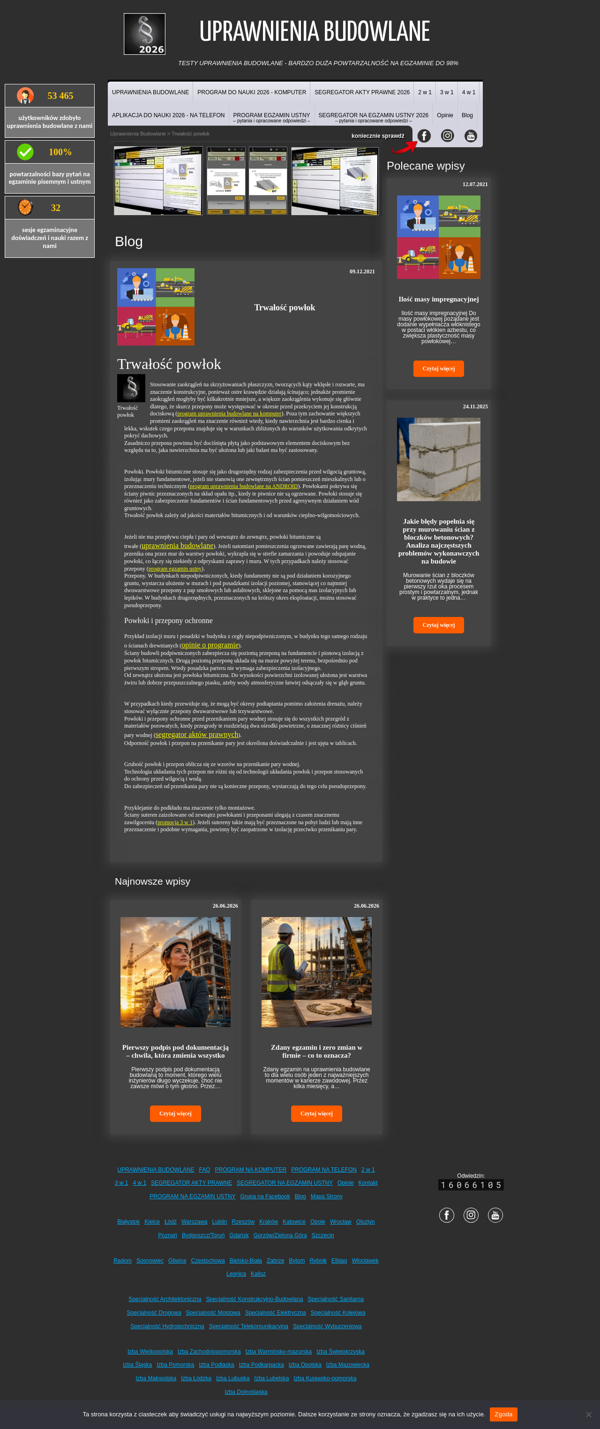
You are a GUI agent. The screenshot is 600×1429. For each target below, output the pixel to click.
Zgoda (503, 1414)
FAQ (204, 1169)
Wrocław (341, 1221)
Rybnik (318, 1260)
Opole (317, 1221)
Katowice (294, 1221)
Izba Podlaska (216, 1364)
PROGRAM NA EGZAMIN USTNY (192, 1196)
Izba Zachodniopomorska (209, 1351)
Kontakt (368, 1183)
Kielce (152, 1221)
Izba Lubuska (232, 1378)
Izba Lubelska (271, 1378)
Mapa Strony (327, 1196)
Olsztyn (365, 1221)
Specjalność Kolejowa (338, 1312)
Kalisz (258, 1274)
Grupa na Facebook (265, 1196)
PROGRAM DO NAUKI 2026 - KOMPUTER (251, 92)
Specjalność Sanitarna (335, 1299)
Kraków (268, 1221)
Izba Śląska (137, 1364)
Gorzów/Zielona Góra (280, 1235)
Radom (122, 1260)
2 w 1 (425, 92)
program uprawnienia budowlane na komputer (229, 413)
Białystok (128, 1221)
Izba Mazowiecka (347, 1364)
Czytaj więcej (175, 1113)
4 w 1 (469, 92)
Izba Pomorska (175, 1364)
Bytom (297, 1260)
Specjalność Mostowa (213, 1312)
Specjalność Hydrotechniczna (167, 1326)
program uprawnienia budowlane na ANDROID (244, 486)
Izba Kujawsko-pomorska (324, 1378)
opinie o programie (210, 645)
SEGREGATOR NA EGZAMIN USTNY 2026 (374, 117)
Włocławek (365, 1260)
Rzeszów (243, 1221)
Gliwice (177, 1260)
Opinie (445, 115)
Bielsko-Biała (246, 1260)
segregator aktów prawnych (197, 734)
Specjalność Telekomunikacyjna (248, 1326)
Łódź (171, 1221)
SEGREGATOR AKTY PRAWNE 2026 (362, 92)
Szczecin (323, 1235)
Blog (467, 115)
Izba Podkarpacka (261, 1364)
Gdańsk (238, 1235)
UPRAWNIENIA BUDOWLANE (150, 92)
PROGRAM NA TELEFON (324, 1169)
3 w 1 (447, 92)
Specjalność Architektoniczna (164, 1299)
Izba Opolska (305, 1364)
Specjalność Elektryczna (275, 1312)
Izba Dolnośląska (246, 1392)
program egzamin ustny (175, 568)
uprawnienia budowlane (177, 545)
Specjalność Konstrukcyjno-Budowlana (254, 1299)
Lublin (219, 1221)
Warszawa (194, 1221)
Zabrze (275, 1260)
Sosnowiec (150, 1260)
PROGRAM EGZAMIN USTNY (272, 117)
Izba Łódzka (196, 1378)
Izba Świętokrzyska (340, 1351)
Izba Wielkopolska (150, 1351)
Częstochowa (208, 1260)
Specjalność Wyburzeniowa (327, 1326)
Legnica (236, 1274)
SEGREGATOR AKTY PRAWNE (191, 1183)
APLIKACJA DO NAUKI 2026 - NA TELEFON (168, 115)
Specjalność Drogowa (154, 1312)
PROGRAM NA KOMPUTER (251, 1169)
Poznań (167, 1235)
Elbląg (339, 1260)
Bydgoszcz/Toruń (203, 1235)
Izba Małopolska (156, 1378)
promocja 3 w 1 (175, 822)
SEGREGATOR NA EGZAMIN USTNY (285, 1183)
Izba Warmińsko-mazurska (279, 1351)
